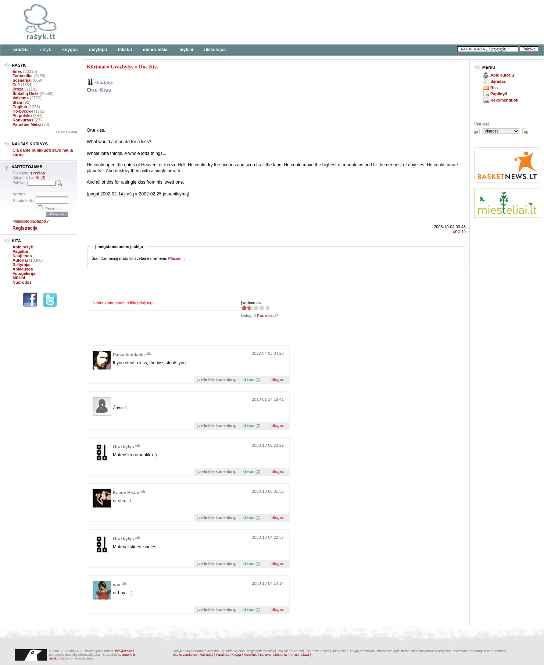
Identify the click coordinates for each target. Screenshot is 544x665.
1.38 (244, 307)
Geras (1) (251, 379)
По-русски (22, 111)
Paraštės (222, 655)
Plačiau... (176, 258)
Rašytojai (98, 49)
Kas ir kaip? (267, 315)
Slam (17, 102)
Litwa (305, 655)
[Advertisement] (226, 22)
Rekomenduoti (504, 100)
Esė (16, 84)
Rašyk (45, 49)
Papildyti (498, 94)
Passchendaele (129, 354)
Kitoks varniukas (185, 655)
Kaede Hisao (126, 492)
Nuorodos (22, 282)
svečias (37, 173)
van (117, 584)
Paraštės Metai (26, 124)
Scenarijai (22, 80)
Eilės (17, 71)
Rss (494, 87)
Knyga (236, 655)
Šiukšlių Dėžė (25, 93)
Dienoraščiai (156, 49)
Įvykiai (186, 49)
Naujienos (22, 256)
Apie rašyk (22, 247)
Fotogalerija (23, 273)
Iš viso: (65, 132)
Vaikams (20, 98)
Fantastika (22, 76)
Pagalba (20, 251)
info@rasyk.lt (124, 651)
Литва (294, 655)
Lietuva (265, 655)
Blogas (277, 379)
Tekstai (125, 49)
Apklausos (22, 269)
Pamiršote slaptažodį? (30, 221)
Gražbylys (122, 67)
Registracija (24, 228)
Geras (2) (251, 425)
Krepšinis (250, 655)
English (19, 107)
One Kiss (148, 67)
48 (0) (40, 177)
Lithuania (280, 655)
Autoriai (20, 260)
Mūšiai (18, 278)
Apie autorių (502, 75)
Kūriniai (96, 67)
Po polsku (22, 115)
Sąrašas (498, 81)
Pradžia (21, 49)
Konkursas (22, 120)
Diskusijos (215, 49)
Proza (18, 89)
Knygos (70, 49)
